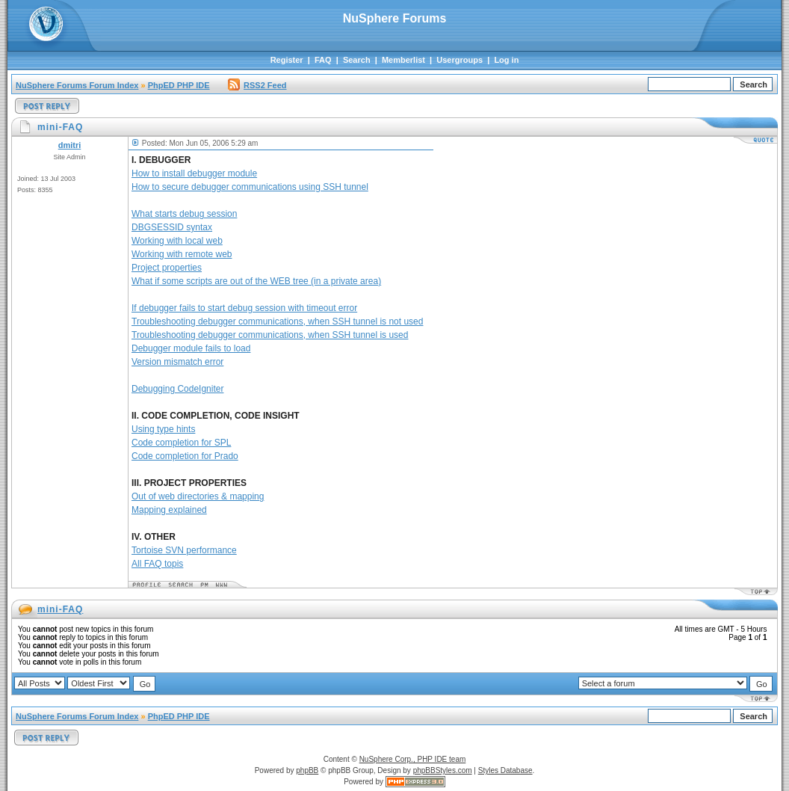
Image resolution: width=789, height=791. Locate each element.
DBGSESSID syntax (172, 227)
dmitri (69, 145)
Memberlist (403, 59)
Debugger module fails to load (191, 348)
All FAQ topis (157, 563)
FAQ (323, 59)
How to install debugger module (194, 173)
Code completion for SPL (181, 442)
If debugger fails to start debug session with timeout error (244, 308)
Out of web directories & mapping (198, 496)
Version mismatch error (177, 362)
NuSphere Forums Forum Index (77, 85)
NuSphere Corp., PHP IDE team (412, 759)
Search (357, 59)
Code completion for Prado (185, 456)
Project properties (167, 267)
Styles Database (505, 770)
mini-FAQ (60, 609)
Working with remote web (182, 254)
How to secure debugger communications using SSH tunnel (250, 187)
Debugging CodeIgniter (177, 389)
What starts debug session (184, 214)
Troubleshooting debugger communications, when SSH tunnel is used (270, 335)
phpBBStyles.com (442, 770)
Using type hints (163, 429)
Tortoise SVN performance (184, 550)
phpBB (307, 770)
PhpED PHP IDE (179, 85)
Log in (506, 59)
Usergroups (459, 59)
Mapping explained (169, 510)
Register (286, 59)
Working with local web (177, 241)
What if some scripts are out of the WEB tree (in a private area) (256, 281)
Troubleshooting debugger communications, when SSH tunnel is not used (277, 321)
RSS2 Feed (257, 85)
